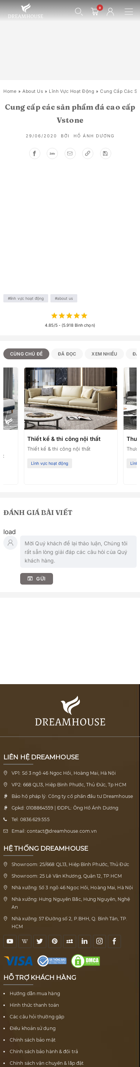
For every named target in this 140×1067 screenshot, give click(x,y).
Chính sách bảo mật (33, 1040)
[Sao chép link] (87, 153)
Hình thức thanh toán (34, 1005)
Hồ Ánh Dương (94, 135)
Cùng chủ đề (26, 354)
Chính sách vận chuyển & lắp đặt (47, 1063)
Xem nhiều (104, 354)
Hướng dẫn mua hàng (35, 993)
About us (32, 91)
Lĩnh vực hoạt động (71, 91)
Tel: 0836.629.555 (31, 819)
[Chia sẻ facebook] (34, 153)
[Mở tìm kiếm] (79, 11)
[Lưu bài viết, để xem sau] (105, 153)
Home (9, 91)
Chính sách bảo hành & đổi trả (44, 1051)
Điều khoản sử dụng (33, 1028)
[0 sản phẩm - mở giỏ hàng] (95, 11)
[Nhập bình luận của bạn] (78, 552)
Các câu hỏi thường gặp (37, 1016)
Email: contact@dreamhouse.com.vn (54, 831)
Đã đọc (67, 354)
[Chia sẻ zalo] (52, 153)
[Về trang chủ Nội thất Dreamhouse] (25, 11)
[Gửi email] (70, 153)
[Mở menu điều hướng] (132, 11)
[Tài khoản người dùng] (110, 11)
